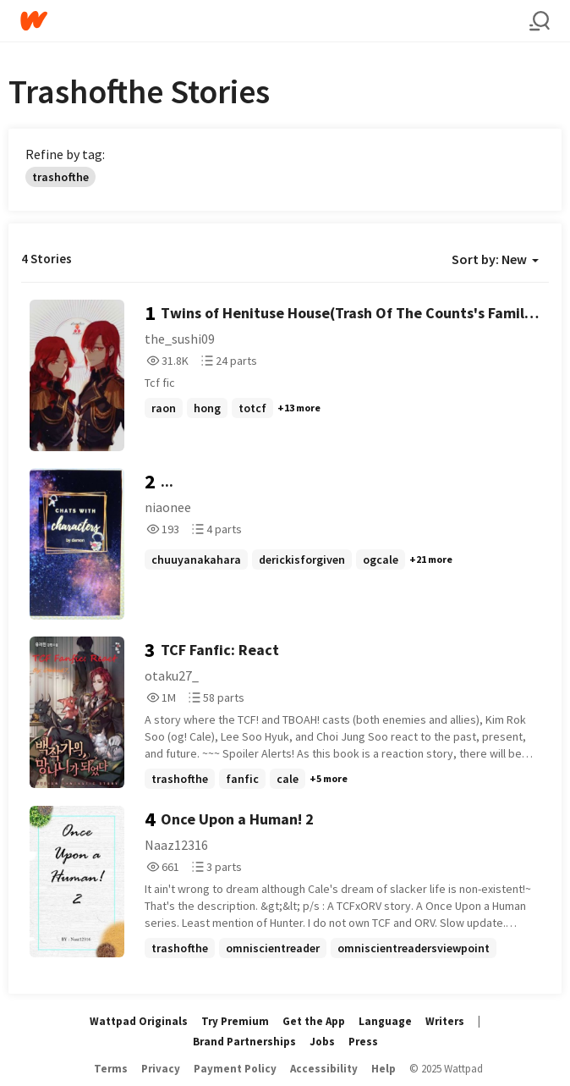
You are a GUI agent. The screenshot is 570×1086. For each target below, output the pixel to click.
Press (363, 1041)
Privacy (160, 1068)
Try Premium (235, 1021)
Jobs (322, 1041)
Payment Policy (235, 1068)
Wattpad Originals (139, 1021)
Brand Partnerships (244, 1041)
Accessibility (324, 1068)
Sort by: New (495, 259)
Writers (444, 1021)
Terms (111, 1068)
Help (383, 1068)
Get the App (313, 1021)
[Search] (539, 21)
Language (385, 1021)
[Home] (274, 20)
